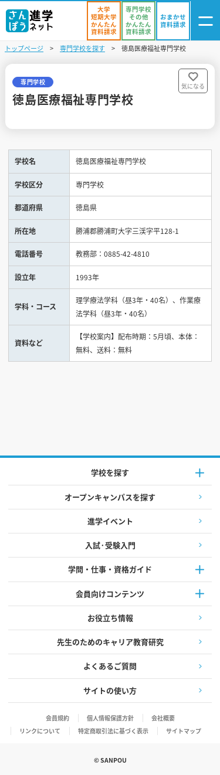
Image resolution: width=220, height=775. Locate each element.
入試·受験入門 (110, 544)
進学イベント (110, 520)
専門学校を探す (82, 48)
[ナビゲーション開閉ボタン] (205, 20)
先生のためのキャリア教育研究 (110, 641)
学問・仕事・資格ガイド (110, 569)
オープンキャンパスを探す (110, 496)
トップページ (24, 48)
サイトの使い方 (110, 690)
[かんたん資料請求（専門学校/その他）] (138, 20)
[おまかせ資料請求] (173, 20)
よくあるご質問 (110, 665)
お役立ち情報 (110, 617)
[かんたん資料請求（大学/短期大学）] (104, 20)
